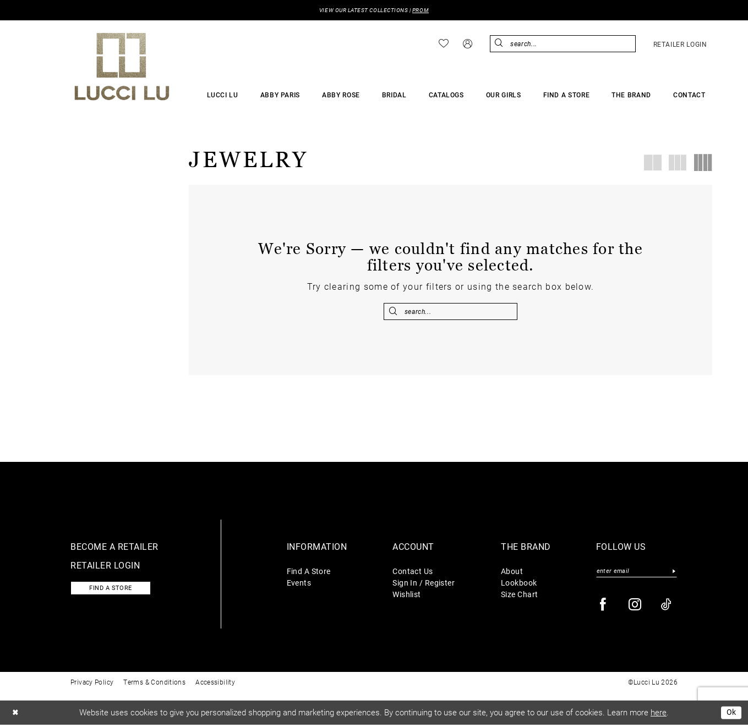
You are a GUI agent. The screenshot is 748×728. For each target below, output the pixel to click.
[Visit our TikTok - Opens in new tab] (666, 608)
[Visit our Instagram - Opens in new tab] (635, 608)
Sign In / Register (423, 585)
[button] (467, 44)
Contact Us (412, 573)
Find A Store (309, 573)
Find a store (115, 591)
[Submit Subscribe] (674, 574)
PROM (425, 11)
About (512, 573)
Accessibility (215, 686)
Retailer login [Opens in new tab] (105, 567)
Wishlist (406, 596)
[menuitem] (444, 44)
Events (299, 585)
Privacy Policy (91, 686)
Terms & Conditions (154, 686)
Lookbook (519, 585)
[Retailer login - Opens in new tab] (680, 44)
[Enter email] (636, 574)
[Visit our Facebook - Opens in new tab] (603, 608)
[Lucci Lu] (122, 67)
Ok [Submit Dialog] (730, 715)
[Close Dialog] (16, 716)
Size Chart (519, 596)
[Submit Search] (500, 44)
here (659, 715)
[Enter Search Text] (563, 44)
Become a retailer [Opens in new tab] (114, 548)
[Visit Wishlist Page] (444, 44)
